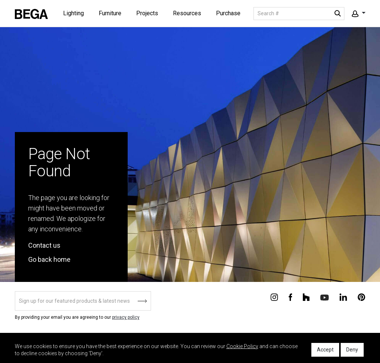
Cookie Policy (242, 346)
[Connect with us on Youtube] (324, 297)
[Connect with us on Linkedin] (343, 297)
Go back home (49, 259)
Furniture (110, 13)
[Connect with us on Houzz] (306, 297)
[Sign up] (83, 301)
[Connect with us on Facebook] (290, 297)
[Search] (298, 13)
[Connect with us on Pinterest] (361, 297)
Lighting (73, 13)
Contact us (44, 245)
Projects (147, 13)
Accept (325, 350)
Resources (187, 13)
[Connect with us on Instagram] (274, 297)
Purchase (228, 13)
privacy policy (126, 317)
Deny (352, 350)
